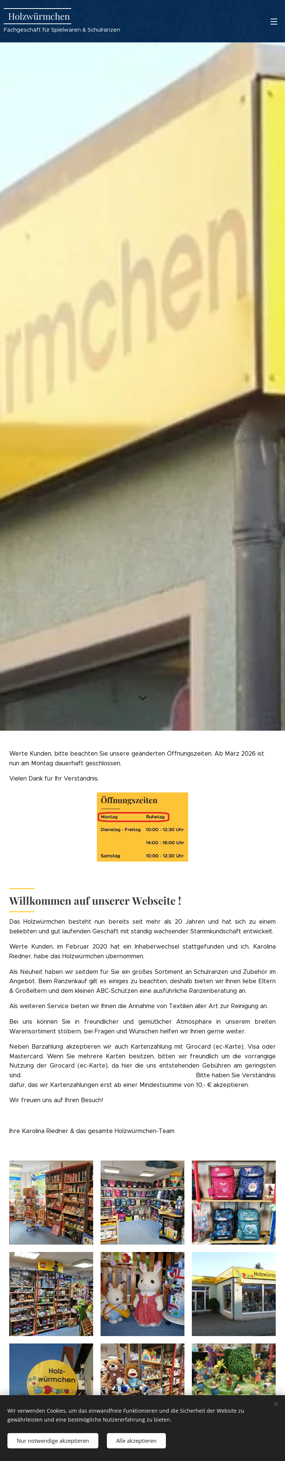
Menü (274, 21)
